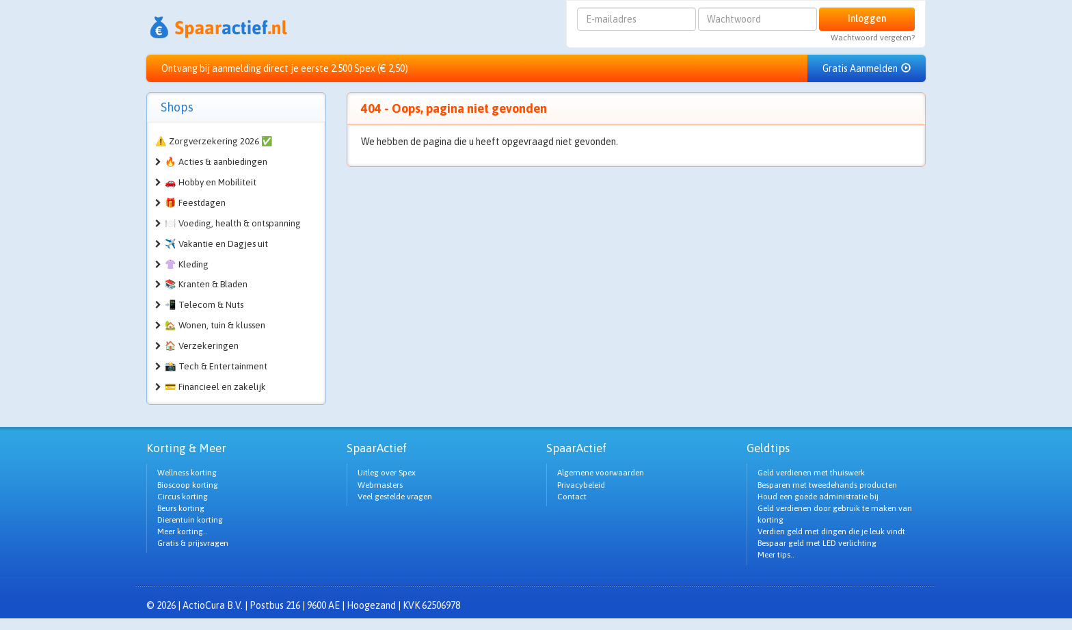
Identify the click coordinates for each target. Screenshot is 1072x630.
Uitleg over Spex (387, 472)
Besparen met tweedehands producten (827, 485)
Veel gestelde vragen (395, 496)
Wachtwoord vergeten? (873, 38)
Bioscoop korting (187, 485)
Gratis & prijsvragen (192, 543)
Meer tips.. (776, 555)
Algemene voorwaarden (600, 472)
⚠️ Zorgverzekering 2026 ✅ (214, 141)
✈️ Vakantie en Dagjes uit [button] (216, 244)
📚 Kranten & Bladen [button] (206, 284)
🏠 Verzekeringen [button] (202, 346)
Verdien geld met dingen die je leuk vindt (831, 531)
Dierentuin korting (190, 520)
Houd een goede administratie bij (818, 496)
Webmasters (380, 485)
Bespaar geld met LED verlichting (817, 543)
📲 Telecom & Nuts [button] (204, 305)
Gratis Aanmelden (866, 68)
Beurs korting (180, 508)
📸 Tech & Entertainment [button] (216, 366)
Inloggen (867, 18)
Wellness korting (187, 472)
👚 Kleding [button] (187, 264)
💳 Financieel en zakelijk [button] (215, 387)
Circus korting (182, 496)
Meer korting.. (182, 531)
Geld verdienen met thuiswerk (811, 472)
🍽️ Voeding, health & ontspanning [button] (233, 223)
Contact (572, 496)
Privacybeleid (581, 485)
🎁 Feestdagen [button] (195, 203)
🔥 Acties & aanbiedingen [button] (216, 162)
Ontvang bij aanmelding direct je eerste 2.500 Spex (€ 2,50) (284, 68)
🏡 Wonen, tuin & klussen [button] (215, 325)
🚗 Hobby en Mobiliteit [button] (210, 182)
